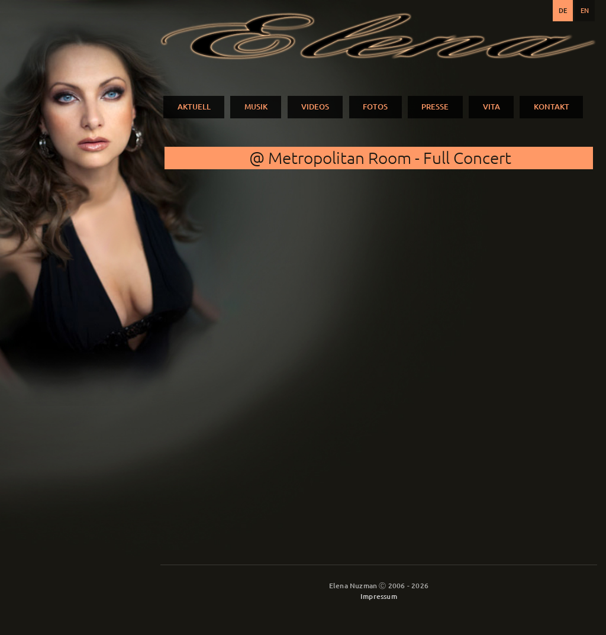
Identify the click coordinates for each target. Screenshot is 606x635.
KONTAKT (551, 106)
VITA (491, 106)
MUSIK (255, 106)
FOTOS (375, 106)
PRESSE (435, 106)
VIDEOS (315, 106)
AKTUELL (194, 106)
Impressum (378, 596)
